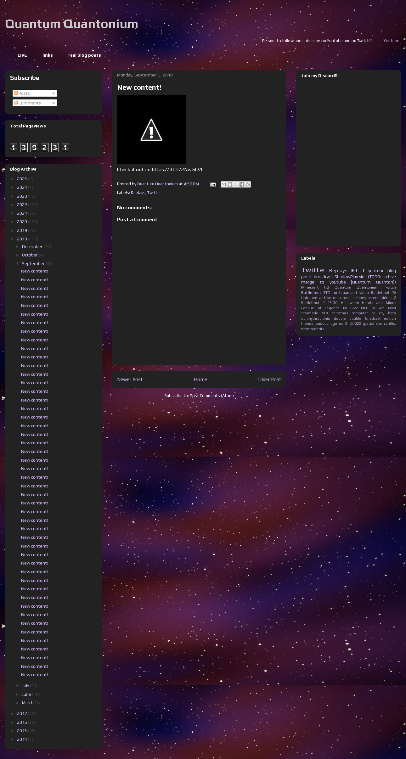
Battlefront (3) (383, 293)
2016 (22, 722)
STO (326, 292)
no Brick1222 (350, 323)
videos (386, 298)
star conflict (386, 323)
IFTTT (358, 270)
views (305, 329)
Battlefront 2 (312, 303)
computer (360, 313)
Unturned (309, 298)
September (34, 263)
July (26, 685)
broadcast (323, 276)
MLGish (378, 308)
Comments (27, 102)
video (364, 292)
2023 (22, 196)
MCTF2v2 (350, 308)
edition (390, 318)
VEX (325, 313)
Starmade (309, 313)
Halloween (350, 303)
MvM (392, 308)
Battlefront (311, 292)
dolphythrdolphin (315, 318)
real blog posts (84, 55)
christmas (340, 313)
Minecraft (310, 287)
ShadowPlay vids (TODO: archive (365, 276)
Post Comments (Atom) (212, 395)
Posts (22, 93)
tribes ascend (368, 298)
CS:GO (333, 303)
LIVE (22, 55)
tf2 (326, 287)
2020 (22, 221)
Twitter (154, 192)
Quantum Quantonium (71, 23)
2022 (22, 204)
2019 (22, 230)
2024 (22, 187)
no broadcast (345, 292)
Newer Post (130, 379)
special (368, 323)
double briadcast (365, 318)
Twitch (390, 287)
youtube (376, 270)
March (28, 702)
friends (307, 323)
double (340, 318)
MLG (365, 308)
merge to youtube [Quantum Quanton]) (348, 281)
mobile (349, 298)
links (47, 55)
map (337, 298)
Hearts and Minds (379, 303)
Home (200, 379)
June (27, 694)
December (32, 246)
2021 (22, 213)
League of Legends (320, 308)
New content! (34, 270)
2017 (22, 713)
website (317, 329)
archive (325, 298)
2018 (22, 238)
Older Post (269, 379)
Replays (138, 192)
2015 (22, 730)
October (30, 254)
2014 (22, 739)
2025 (22, 178)
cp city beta (384, 313)
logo (333, 323)
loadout (321, 323)
